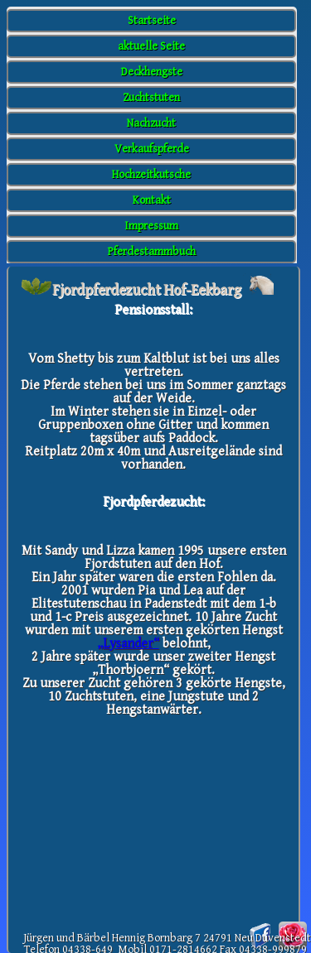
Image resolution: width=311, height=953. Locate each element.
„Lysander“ (128, 644)
